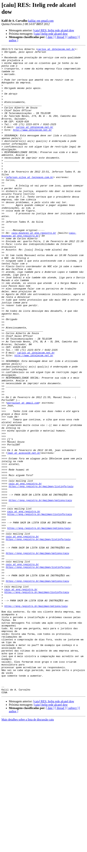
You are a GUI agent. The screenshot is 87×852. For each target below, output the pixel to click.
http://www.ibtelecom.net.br (32, 146)
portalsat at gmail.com (23, 474)
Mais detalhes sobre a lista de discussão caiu (27, 848)
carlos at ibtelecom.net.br (56, 49)
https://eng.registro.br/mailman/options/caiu (40, 591)
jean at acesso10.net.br (23, 534)
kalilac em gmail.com (40, 20)
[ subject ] (72, 37)
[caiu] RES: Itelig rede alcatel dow (53, 30)
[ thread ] (60, 37)
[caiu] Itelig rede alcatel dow (51, 33)
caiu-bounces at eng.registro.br (34, 270)
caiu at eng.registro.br (25, 571)
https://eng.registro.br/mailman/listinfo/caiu (41, 574)
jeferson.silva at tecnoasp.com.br (29, 203)
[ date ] (50, 37)
